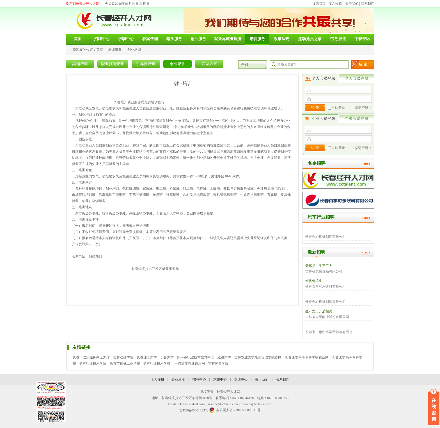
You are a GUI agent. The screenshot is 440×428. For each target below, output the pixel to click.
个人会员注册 (356, 78)
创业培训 (134, 50)
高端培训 (80, 64)
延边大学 (224, 357)
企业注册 (178, 379)
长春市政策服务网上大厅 (91, 357)
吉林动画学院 (123, 357)
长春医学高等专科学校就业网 (307, 357)
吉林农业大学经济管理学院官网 (257, 357)
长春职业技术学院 (92, 363)
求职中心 (220, 379)
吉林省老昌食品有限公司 (323, 271)
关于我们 (352, 4)
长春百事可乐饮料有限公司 (325, 287)
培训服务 (115, 50)
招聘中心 (199, 379)
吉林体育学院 (218, 363)
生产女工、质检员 (318, 311)
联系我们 (367, 4)
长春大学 (167, 357)
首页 (99, 50)
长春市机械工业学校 (125, 363)
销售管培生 (313, 281)
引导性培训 (146, 64)
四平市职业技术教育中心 (195, 357)
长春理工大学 (147, 357)
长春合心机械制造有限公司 (325, 237)
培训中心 (240, 379)
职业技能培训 (113, 64)
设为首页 (319, 4)
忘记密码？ (363, 108)
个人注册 (157, 379)
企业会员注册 (356, 118)
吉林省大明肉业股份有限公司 (327, 317)
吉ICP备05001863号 (193, 410)
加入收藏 (335, 4)
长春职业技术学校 (157, 363)
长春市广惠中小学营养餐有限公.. (329, 332)
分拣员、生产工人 (318, 266)
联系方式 (209, 64)
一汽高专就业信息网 (190, 363)
